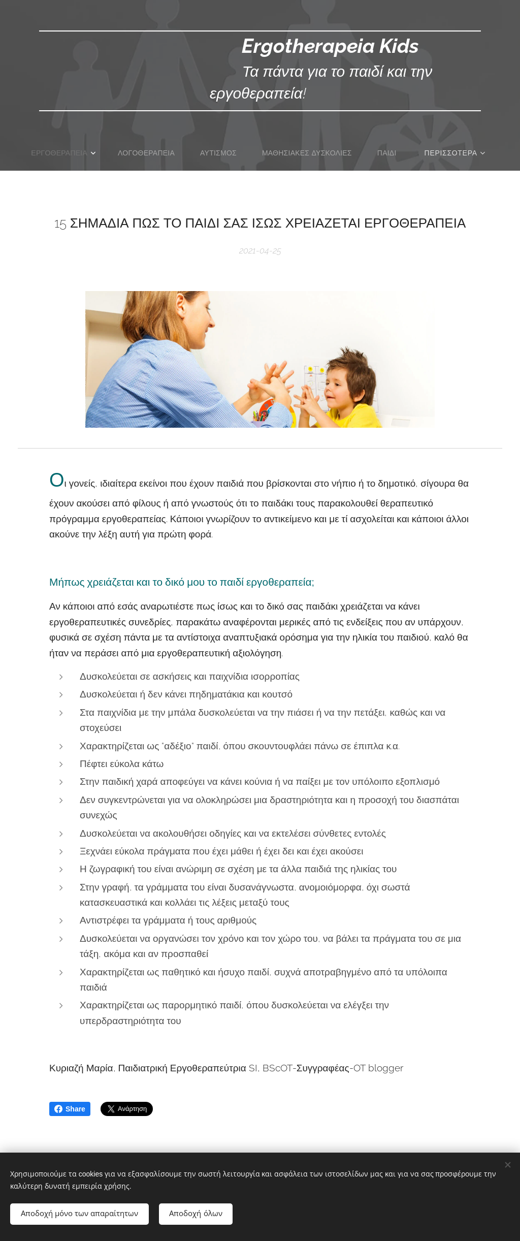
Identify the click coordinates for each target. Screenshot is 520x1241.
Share (69, 1109)
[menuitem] (62, 153)
